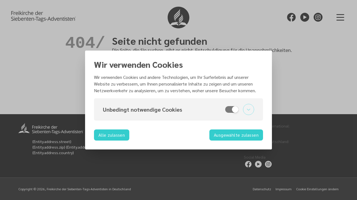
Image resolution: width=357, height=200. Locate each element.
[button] (178, 109)
